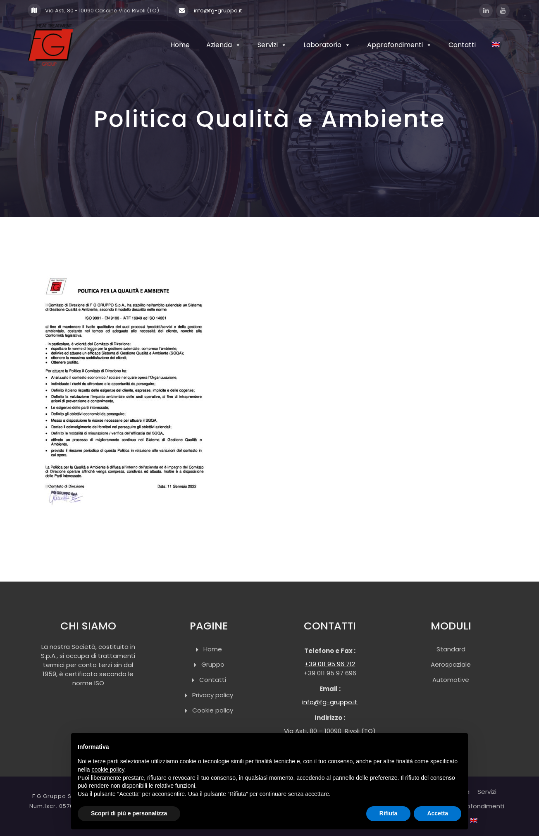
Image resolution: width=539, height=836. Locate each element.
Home (180, 45)
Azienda (223, 45)
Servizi (272, 45)
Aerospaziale (451, 664)
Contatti (462, 45)
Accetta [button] (437, 813)
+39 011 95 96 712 (330, 664)
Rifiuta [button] (388, 813)
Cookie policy (212, 710)
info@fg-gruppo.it (208, 10)
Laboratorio (327, 45)
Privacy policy (212, 695)
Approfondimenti (399, 45)
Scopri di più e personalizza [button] (129, 813)
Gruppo (212, 664)
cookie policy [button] (107, 769)
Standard (450, 649)
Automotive (450, 679)
